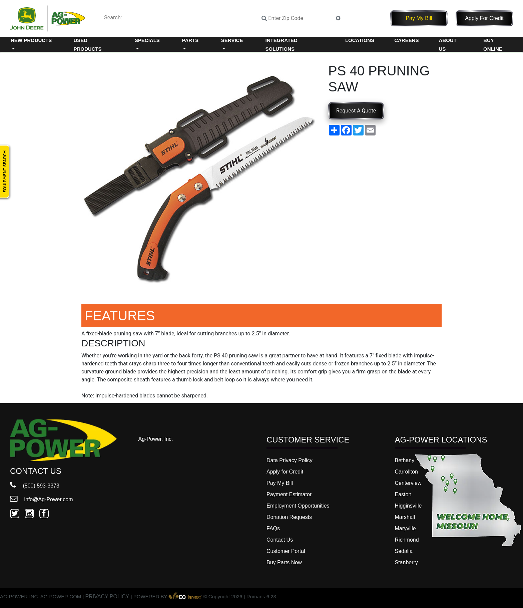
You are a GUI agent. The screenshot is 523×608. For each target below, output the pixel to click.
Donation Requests (289, 517)
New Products (31, 40)
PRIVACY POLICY (107, 597)
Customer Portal (286, 551)
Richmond (407, 540)
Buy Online (492, 44)
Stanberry (406, 562)
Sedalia (404, 551)
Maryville (405, 528)
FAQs (273, 528)
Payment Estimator (289, 494)
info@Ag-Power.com (41, 499)
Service (232, 40)
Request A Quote (356, 110)
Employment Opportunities (298, 506)
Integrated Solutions (282, 44)
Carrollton (406, 472)
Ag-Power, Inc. (155, 439)
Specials (147, 40)
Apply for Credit (484, 18)
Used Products (87, 44)
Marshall (405, 517)
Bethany (405, 460)
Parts (190, 40)
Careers (406, 40)
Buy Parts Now (284, 562)
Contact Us (280, 540)
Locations (359, 40)
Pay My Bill (419, 18)
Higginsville (408, 506)
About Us (448, 44)
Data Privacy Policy (290, 460)
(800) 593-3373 (34, 486)
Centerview (408, 483)
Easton (403, 494)
